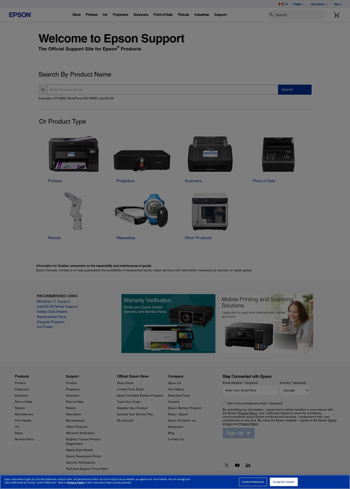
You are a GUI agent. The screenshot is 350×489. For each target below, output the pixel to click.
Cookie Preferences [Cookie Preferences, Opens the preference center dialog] (253, 481)
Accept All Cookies (283, 481)
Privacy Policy (75, 482)
